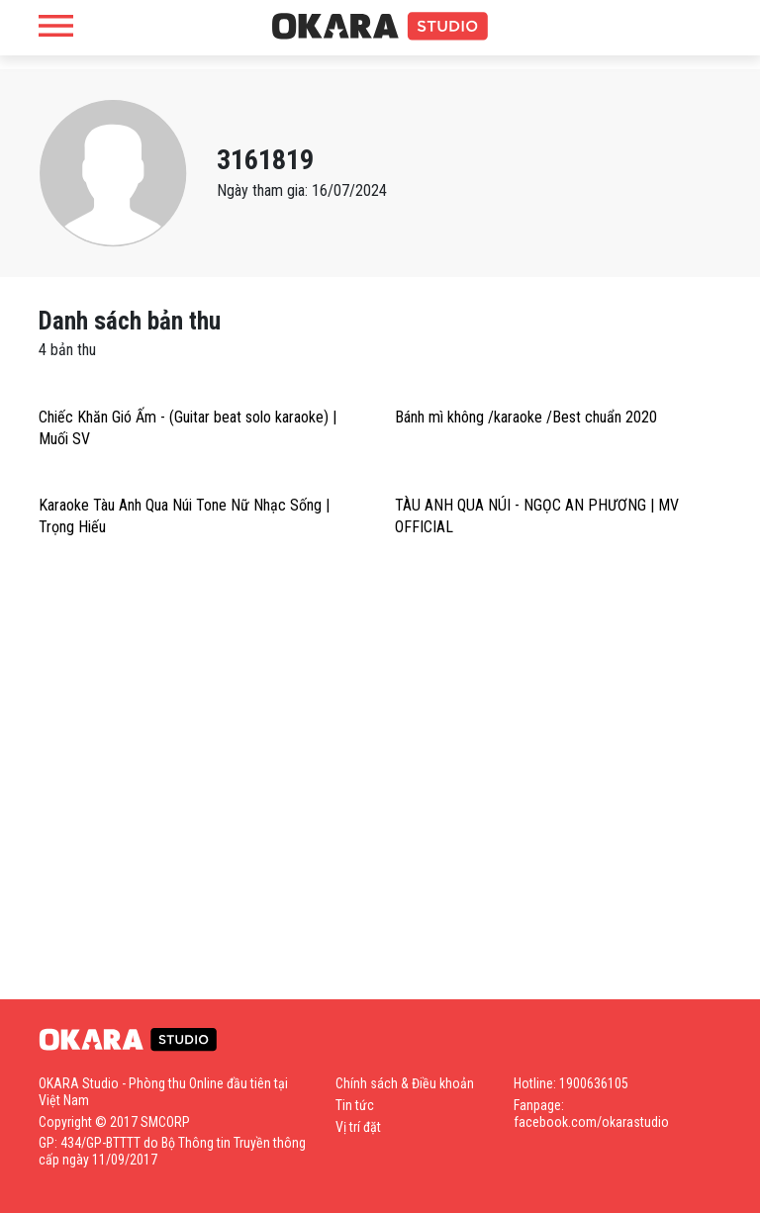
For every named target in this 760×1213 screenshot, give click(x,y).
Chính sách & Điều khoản (404, 1083)
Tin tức (354, 1105)
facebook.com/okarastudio (591, 1122)
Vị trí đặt (358, 1127)
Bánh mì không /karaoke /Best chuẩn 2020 (526, 417)
